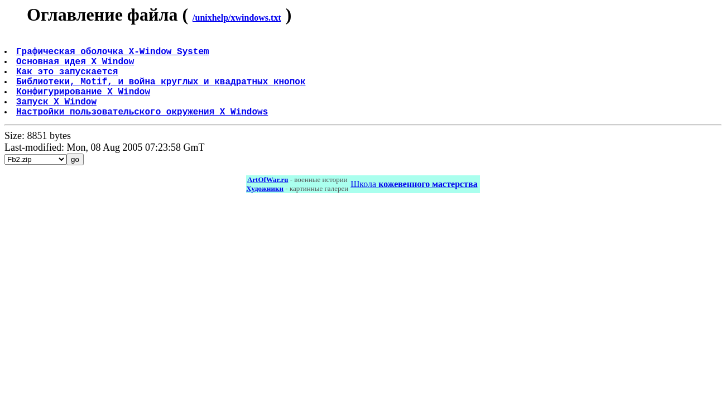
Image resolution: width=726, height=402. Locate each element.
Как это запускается (68, 80)
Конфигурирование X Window (84, 104)
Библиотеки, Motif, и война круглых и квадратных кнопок (161, 92)
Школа (413, 202)
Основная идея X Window (76, 67)
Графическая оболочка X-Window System (113, 55)
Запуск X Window (57, 117)
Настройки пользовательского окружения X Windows (143, 129)
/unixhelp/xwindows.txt (237, 17)
